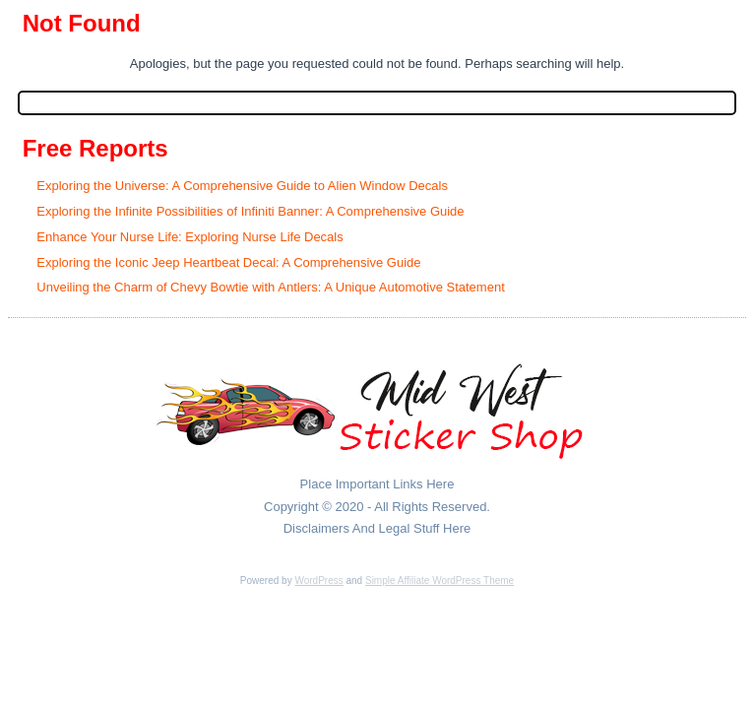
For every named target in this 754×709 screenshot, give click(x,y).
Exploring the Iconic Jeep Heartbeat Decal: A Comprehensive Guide (228, 262)
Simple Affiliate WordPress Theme (439, 580)
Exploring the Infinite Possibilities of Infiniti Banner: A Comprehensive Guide (250, 211)
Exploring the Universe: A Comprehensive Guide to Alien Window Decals (242, 185)
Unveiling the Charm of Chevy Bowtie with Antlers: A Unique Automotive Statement (270, 287)
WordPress (318, 580)
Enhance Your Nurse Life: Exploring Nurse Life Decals (189, 236)
